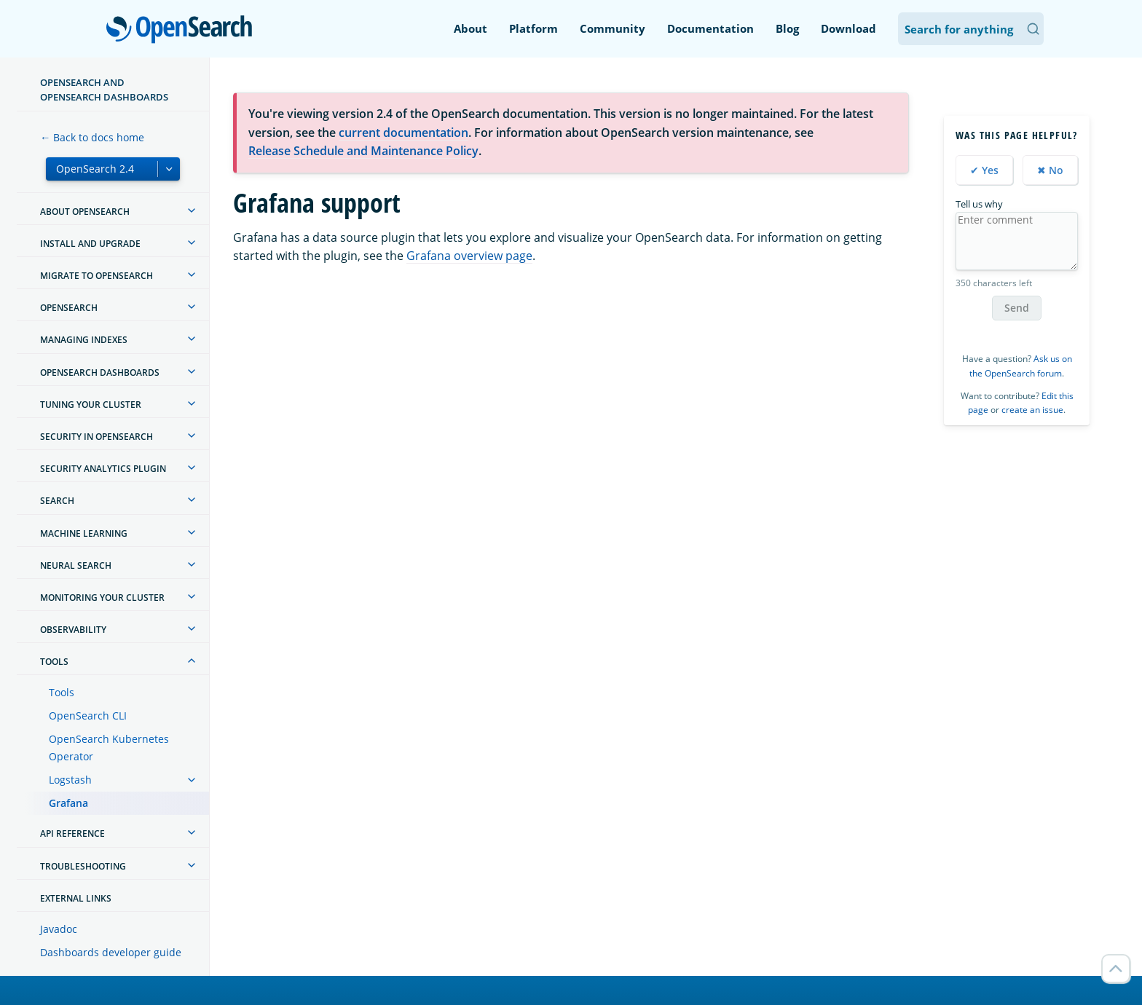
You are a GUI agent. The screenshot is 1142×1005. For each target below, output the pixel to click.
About (470, 28)
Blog (787, 28)
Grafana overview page (469, 256)
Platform (533, 28)
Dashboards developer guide (110, 952)
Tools (61, 692)
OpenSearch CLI (88, 715)
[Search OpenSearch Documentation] (971, 28)
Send (1016, 308)
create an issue (1032, 409)
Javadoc (58, 929)
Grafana (68, 803)
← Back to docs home (92, 137)
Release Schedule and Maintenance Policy (363, 151)
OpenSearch (183, 30)
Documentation (710, 28)
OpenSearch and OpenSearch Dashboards (104, 89)
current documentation (403, 133)
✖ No (1050, 170)
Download (848, 28)
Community (612, 28)
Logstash (70, 780)
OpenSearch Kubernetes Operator (109, 747)
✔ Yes (984, 170)
